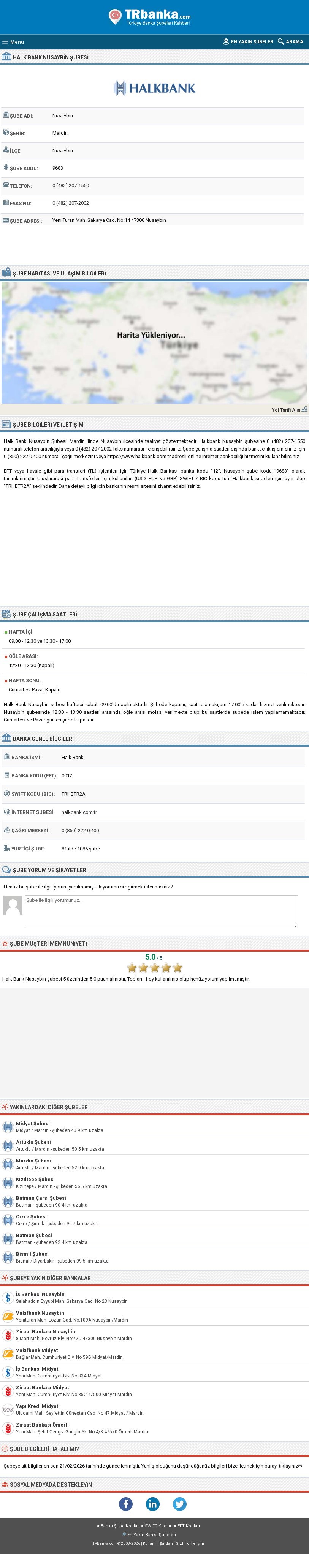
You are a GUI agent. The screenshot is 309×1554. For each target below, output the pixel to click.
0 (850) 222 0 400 (80, 830)
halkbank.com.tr (79, 812)
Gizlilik (182, 1543)
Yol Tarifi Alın (286, 410)
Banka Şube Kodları (120, 1526)
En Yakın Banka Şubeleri (151, 1534)
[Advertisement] (154, 244)
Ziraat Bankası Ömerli (42, 1425)
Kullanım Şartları (158, 1543)
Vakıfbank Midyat (37, 1350)
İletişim (197, 1543)
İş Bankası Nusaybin (40, 1294)
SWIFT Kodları (159, 1526)
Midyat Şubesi (33, 1123)
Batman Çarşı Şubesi (41, 1198)
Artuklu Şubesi (33, 1142)
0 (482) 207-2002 (70, 203)
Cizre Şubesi (31, 1217)
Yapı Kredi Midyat (37, 1406)
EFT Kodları (188, 1526)
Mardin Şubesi (33, 1161)
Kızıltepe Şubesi (35, 1179)
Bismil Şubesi (32, 1254)
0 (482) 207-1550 (70, 185)
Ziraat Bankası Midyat (42, 1387)
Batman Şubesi (34, 1235)
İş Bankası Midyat (37, 1369)
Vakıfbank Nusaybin (40, 1313)
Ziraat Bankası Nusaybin (45, 1331)
